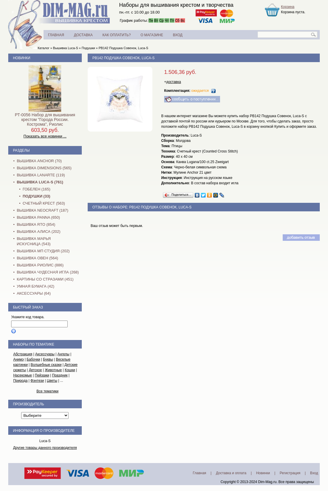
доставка (173, 82)
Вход (314, 473)
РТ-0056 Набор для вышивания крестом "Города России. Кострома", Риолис (45, 119)
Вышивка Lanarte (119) (41, 175)
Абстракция (22, 354)
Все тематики (47, 391)
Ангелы (63, 354)
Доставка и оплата (231, 473)
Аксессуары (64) (34, 293)
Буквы (48, 359)
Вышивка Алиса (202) (39, 231)
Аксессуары (45, 354)
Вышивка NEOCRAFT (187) (42, 210)
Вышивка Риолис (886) (40, 265)
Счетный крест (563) (44, 203)
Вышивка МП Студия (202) (43, 251)
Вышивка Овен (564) (37, 258)
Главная (199, 473)
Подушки (88, 48)
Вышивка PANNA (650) (38, 217)
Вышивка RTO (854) (36, 224)
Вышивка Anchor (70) (39, 161)
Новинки (21, 58)
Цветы (52, 381)
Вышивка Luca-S (65, 48)
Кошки (70, 370)
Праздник (60, 375)
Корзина (287, 7)
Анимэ (18, 359)
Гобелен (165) (36, 189)
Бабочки (33, 359)
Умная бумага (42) (35, 286)
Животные (53, 370)
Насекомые (22, 375)
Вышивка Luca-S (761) (40, 182)
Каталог (43, 48)
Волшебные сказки (46, 365)
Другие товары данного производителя (45, 448)
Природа (20, 381)
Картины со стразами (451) (45, 279)
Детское (35, 370)
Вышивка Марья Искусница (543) (34, 241)
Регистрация (290, 473)
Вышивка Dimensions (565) (44, 168)
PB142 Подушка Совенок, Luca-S (123, 48)
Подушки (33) (36, 196)
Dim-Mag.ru (267, 482)
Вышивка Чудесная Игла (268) (48, 272)
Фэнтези (37, 381)
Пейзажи (42, 375)
